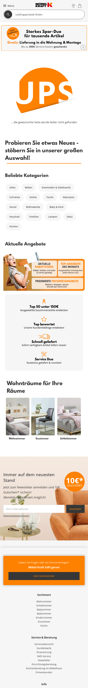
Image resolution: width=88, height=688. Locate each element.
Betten (28, 187)
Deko (69, 216)
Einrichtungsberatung (44, 664)
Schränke (14, 197)
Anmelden (75, 509)
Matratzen (69, 197)
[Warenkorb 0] (80, 6)
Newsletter (44, 660)
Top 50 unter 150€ (44, 305)
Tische (49, 197)
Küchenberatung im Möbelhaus (44, 668)
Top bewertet (44, 323)
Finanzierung (44, 652)
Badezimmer (44, 613)
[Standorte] (73, 6)
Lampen (52, 216)
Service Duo (44, 358)
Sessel (13, 207)
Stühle (33, 197)
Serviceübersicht (44, 644)
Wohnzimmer (44, 601)
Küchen (13, 226)
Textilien (34, 216)
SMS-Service (44, 656)
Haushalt (14, 216)
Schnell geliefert (44, 340)
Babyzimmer (44, 609)
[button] (8, 5)
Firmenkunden (44, 672)
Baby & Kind (56, 207)
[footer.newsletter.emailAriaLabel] (34, 509)
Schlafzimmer (44, 605)
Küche (44, 625)
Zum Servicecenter (44, 576)
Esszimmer (44, 621)
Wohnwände (33, 207)
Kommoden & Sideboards (56, 187)
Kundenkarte (44, 648)
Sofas (12, 187)
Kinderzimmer (44, 617)
